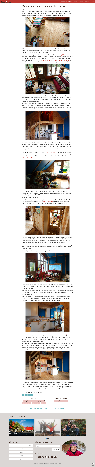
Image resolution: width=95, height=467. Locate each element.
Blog (93, 1)
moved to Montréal (52, 152)
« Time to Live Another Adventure (37, 408)
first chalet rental (27, 157)
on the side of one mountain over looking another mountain (51, 60)
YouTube (81, 1)
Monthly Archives (21, 459)
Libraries (21, 455)
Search (30, 445)
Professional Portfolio (66, 1)
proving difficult (62, 55)
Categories (21, 448)
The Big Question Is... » (60, 408)
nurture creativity (61, 334)
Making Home (36, 403)
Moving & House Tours (61, 401)
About (75, 1)
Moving (43, 403)
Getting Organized (40, 401)
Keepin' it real (26, 403)
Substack (87, 1)
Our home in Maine (47, 201)
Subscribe (56, 449)
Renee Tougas (6, 1)
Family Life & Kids (28, 401)
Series (21, 452)
